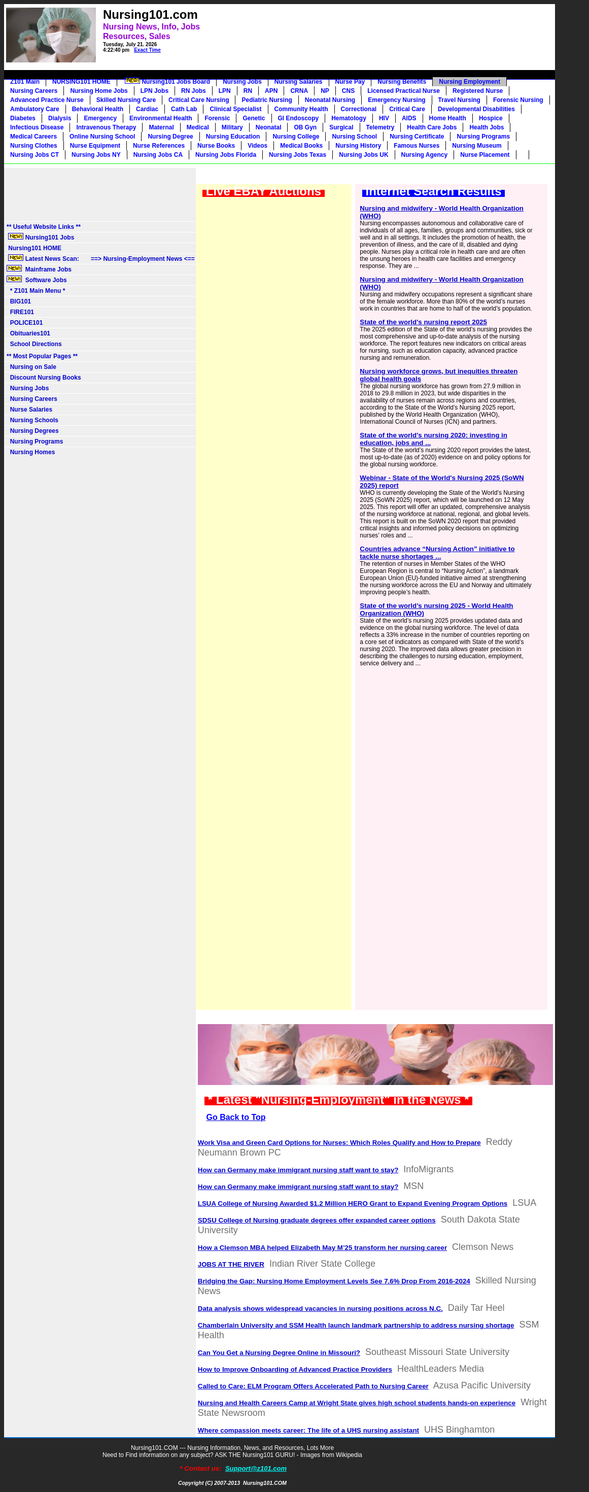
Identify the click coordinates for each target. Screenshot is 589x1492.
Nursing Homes (31, 452)
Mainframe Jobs (40, 269)
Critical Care (407, 109)
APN (271, 90)
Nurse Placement (484, 154)
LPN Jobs (154, 90)
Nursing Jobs (242, 81)
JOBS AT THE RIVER (231, 1264)
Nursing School (354, 136)
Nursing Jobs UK (363, 154)
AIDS (409, 118)
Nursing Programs (483, 136)
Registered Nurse (478, 90)
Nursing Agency (424, 154)
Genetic (253, 118)
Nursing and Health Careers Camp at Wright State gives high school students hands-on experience (356, 1403)
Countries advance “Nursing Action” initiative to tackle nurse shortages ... (437, 552)
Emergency (100, 118)
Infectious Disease (36, 127)
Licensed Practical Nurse (403, 90)
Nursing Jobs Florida (225, 154)
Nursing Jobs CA (158, 154)
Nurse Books (216, 145)
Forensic (217, 118)
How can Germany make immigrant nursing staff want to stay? (298, 1170)
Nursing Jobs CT (34, 154)
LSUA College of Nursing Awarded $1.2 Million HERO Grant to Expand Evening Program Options (352, 1203)
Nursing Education (233, 136)
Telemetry (380, 127)
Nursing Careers (33, 90)
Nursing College (295, 136)
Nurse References (159, 145)
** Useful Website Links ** (44, 226)
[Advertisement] (350, 28)
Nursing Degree (170, 136)
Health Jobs (486, 127)
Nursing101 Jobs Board (166, 81)
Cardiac (147, 109)
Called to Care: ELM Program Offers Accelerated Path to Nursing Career (313, 1386)
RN (248, 90)
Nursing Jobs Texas (297, 154)
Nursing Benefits (401, 81)
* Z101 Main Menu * (36, 290)
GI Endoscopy (298, 118)
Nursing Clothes (33, 145)
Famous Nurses (416, 145)
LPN (225, 90)
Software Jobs (37, 280)
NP (325, 90)
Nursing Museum (476, 145)
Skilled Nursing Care (126, 100)
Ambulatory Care (34, 109)
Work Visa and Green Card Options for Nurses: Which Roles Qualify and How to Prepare (339, 1142)
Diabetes (23, 118)
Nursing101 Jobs (40, 237)
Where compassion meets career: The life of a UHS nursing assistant (308, 1430)
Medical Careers (33, 136)
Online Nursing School (102, 136)
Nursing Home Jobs (98, 90)
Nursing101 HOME (34, 248)
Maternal (161, 127)
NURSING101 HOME (81, 81)
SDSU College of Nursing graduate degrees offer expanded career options (317, 1220)
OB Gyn (305, 127)
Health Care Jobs (432, 127)
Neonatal (269, 127)
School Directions (34, 344)
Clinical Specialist (235, 109)
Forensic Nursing (518, 100)
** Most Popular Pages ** (42, 356)
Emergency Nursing (396, 100)
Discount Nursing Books (44, 377)
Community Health (301, 109)
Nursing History (358, 145)
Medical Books (301, 145)
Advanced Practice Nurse (47, 100)
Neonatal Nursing (330, 100)
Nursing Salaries (298, 81)
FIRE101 (20, 312)
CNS (348, 90)
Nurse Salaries (29, 409)
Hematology (348, 118)
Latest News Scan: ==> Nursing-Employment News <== (101, 258)
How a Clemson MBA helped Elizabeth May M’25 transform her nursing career (322, 1247)
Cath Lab (184, 109)
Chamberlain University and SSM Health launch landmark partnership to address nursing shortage (356, 1325)
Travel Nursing (459, 100)
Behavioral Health (97, 109)
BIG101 (19, 301)
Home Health (447, 118)
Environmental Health (160, 118)
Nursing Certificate (417, 136)
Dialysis (59, 118)
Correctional (359, 109)
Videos (257, 145)
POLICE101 (25, 322)
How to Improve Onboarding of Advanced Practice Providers (295, 1369)
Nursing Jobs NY (96, 154)
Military (232, 127)
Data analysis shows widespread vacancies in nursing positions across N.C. (320, 1308)
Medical (198, 127)
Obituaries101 (28, 333)
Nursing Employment (469, 81)
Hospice (491, 118)
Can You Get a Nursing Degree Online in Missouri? (279, 1353)
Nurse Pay (350, 81)
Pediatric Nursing (266, 100)
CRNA (299, 90)
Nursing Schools (32, 420)
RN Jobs (193, 90)
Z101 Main (25, 81)
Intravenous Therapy (106, 127)
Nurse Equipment (95, 145)
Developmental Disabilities (476, 109)
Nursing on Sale (31, 366)
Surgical (341, 127)
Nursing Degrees (33, 430)
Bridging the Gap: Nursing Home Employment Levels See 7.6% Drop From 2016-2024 (334, 1281)
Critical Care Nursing (198, 100)
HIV (384, 118)
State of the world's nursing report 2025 (423, 322)
